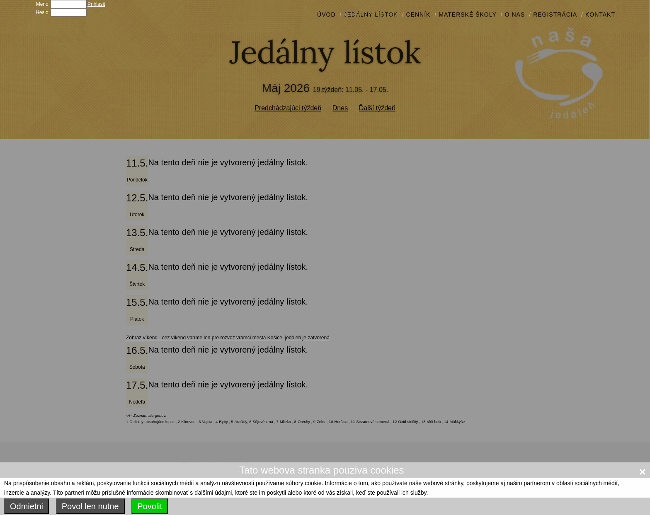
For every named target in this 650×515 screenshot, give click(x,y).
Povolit (149, 506)
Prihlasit (96, 4)
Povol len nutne (90, 506)
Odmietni (26, 506)
